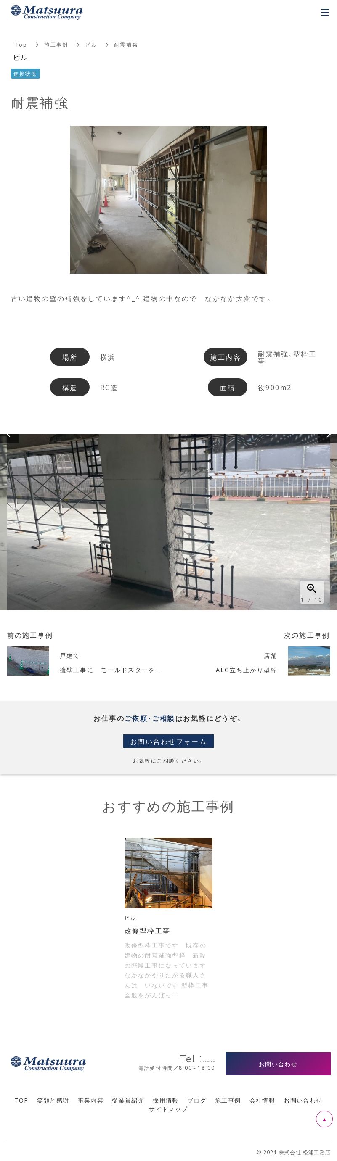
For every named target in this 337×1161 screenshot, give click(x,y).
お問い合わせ (303, 1100)
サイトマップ (168, 1109)
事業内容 (91, 1100)
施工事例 (57, 44)
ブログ (197, 1100)
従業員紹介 (128, 1100)
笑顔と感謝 (53, 1100)
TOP (21, 1100)
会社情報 (262, 1100)
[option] (168, 522)
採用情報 (166, 1100)
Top (21, 44)
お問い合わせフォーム (168, 741)
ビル (91, 44)
